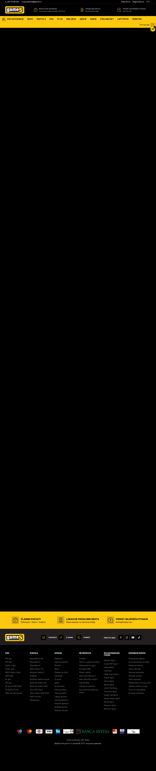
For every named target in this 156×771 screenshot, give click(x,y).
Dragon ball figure (111, 719)
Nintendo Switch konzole (39, 703)
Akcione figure (109, 684)
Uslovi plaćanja (135, 693)
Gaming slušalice (61, 686)
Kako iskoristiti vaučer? (88, 703)
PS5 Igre (8, 682)
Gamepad (58, 699)
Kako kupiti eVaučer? (87, 699)
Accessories (60, 710)
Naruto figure (109, 708)
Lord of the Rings (110, 712)
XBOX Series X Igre (12, 696)
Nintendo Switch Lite (38, 706)
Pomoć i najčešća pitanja (89, 686)
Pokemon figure (110, 729)
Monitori (58, 689)
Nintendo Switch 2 (37, 696)
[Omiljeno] (148, 2)
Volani (57, 706)
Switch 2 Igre (10, 689)
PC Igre (8, 703)
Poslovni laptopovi (62, 727)
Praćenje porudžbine (137, 682)
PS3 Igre (8, 706)
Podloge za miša (61, 696)
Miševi (57, 693)
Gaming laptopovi (61, 724)
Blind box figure (110, 732)
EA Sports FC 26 (11, 713)
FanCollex (108, 694)
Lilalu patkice (109, 691)
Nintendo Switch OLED (39, 710)
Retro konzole (35, 720)
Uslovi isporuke (135, 703)
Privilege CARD (85, 693)
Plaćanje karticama (136, 696)
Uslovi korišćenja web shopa (78, 764)
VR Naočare (34, 724)
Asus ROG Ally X (36, 713)
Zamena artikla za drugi (138, 710)
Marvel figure (109, 726)
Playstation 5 (35, 686)
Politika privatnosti (136, 689)
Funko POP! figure (111, 688)
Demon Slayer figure (112, 722)
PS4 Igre (8, 686)
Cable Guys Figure (111, 698)
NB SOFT (81, 767)
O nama (82, 682)
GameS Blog (84, 706)
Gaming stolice (61, 713)
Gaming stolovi (61, 717)
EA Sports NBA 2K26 (13, 710)
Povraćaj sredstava (136, 717)
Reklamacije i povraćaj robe (140, 706)
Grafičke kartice (61, 731)
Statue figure (109, 701)
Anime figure (109, 705)
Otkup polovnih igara (87, 689)
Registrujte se (138, 2)
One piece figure (110, 715)
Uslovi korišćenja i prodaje (139, 686)
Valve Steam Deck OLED (39, 717)
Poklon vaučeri (85, 696)
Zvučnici (58, 703)
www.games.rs (66, 767)
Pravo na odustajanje (137, 713)
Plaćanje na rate (135, 699)
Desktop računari (61, 734)
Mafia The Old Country (13, 717)
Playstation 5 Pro (36, 682)
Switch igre (9, 693)
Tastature (58, 682)
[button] (147, 25)
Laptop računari (61, 720)
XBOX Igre (9, 699)
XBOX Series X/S (36, 693)
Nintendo (33, 699)
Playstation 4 (35, 689)
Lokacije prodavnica (87, 710)
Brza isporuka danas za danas (88, 714)
